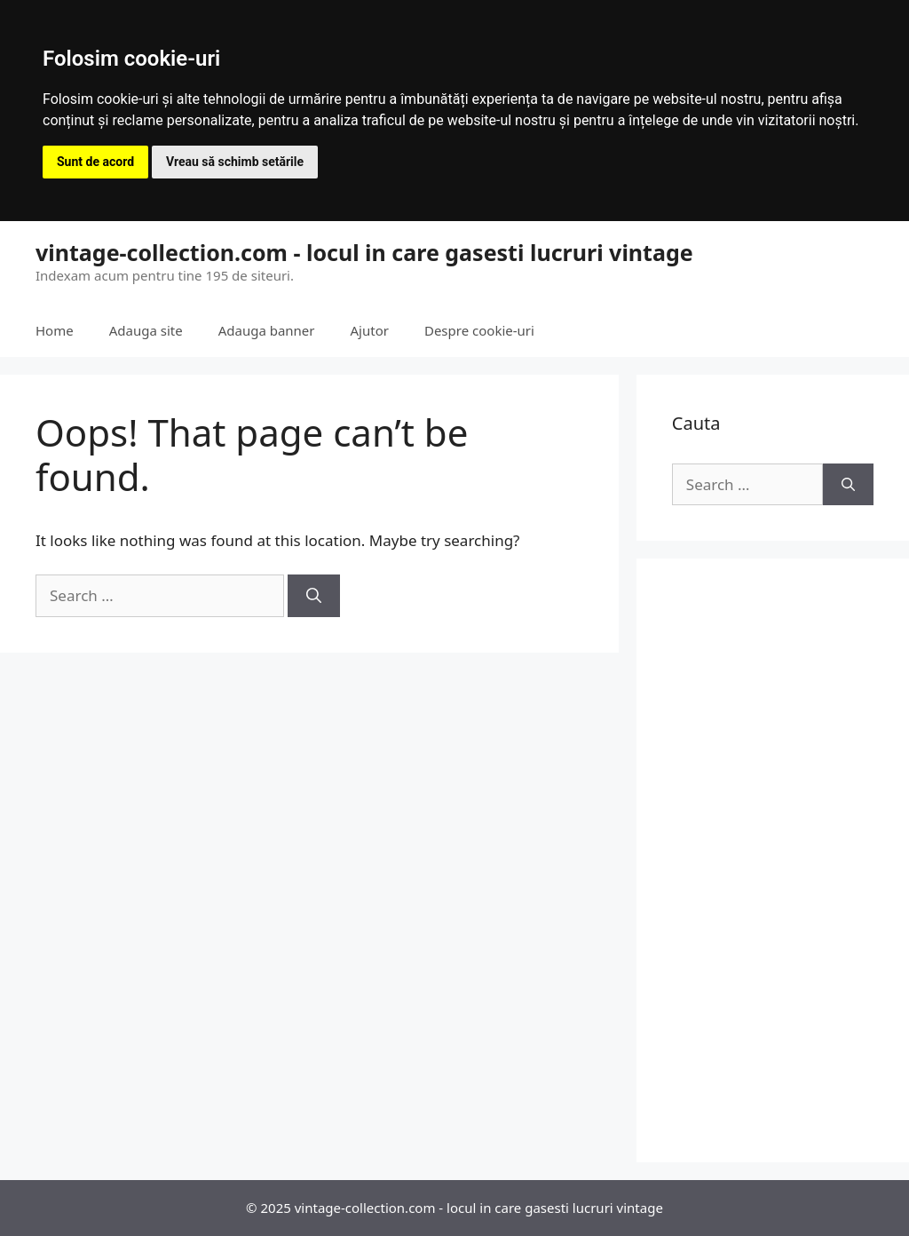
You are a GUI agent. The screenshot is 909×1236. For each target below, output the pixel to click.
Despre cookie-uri (479, 330)
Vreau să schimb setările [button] (235, 161)
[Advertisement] (772, 860)
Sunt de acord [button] (95, 161)
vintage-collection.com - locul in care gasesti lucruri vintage (364, 252)
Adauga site (146, 330)
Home (55, 330)
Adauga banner (266, 330)
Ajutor (370, 330)
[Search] (314, 595)
